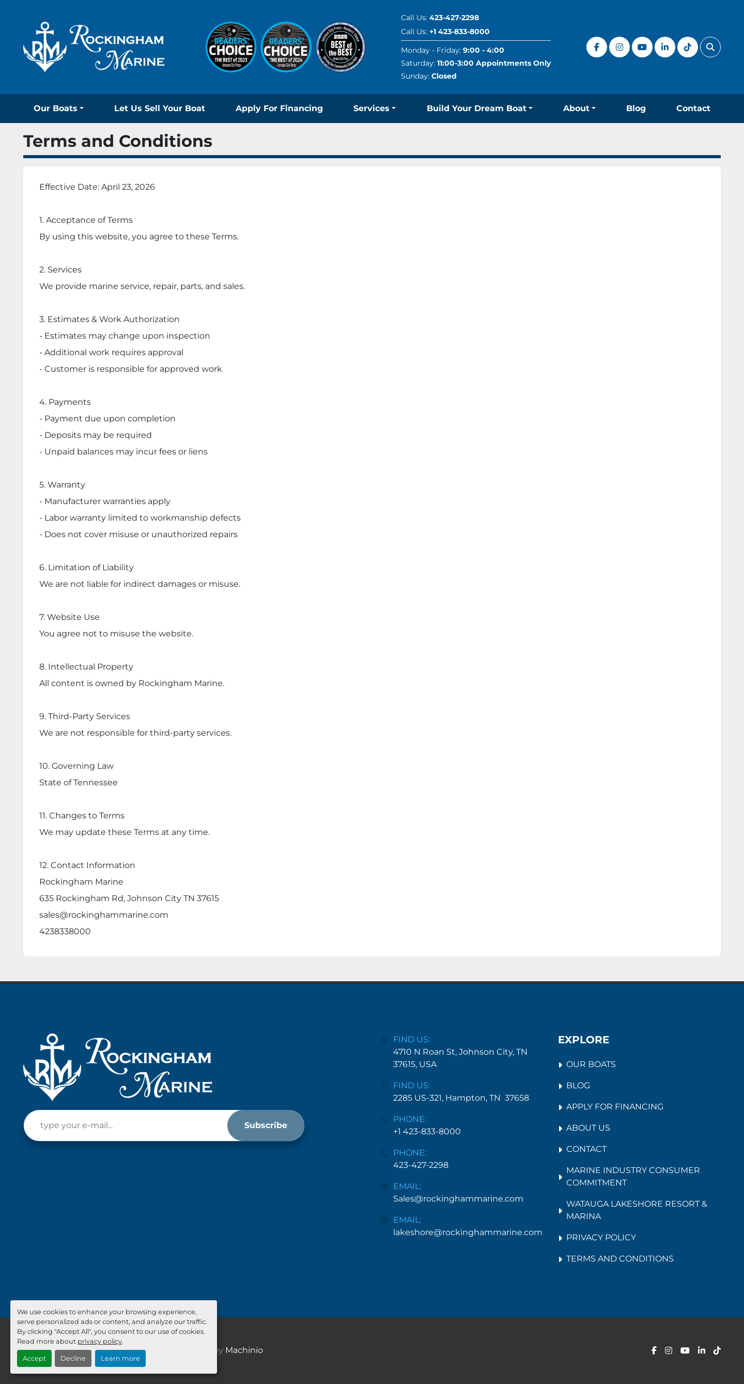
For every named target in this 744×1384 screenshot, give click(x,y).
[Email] (125, 1125)
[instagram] (619, 47)
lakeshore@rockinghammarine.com (467, 1232)
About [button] (576, 108)
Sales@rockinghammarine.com (458, 1199)
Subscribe (265, 1125)
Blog (636, 108)
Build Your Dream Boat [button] (476, 108)
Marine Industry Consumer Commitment (633, 1176)
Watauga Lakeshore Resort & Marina (636, 1210)
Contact (693, 108)
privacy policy (100, 1341)
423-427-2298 (454, 17)
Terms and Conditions (620, 1259)
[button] (58, 108)
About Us (588, 1128)
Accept (34, 1358)
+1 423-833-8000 (459, 31)
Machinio (244, 1350)
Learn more (120, 1358)
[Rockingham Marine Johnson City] (121, 1067)
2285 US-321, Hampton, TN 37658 (461, 1098)
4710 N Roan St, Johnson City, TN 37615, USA (461, 1058)
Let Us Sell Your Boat (159, 108)
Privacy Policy (601, 1237)
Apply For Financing (279, 108)
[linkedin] (665, 47)
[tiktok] (687, 47)
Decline (73, 1358)
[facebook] (596, 47)
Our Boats (56, 108)
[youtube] (642, 47)
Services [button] (371, 108)
